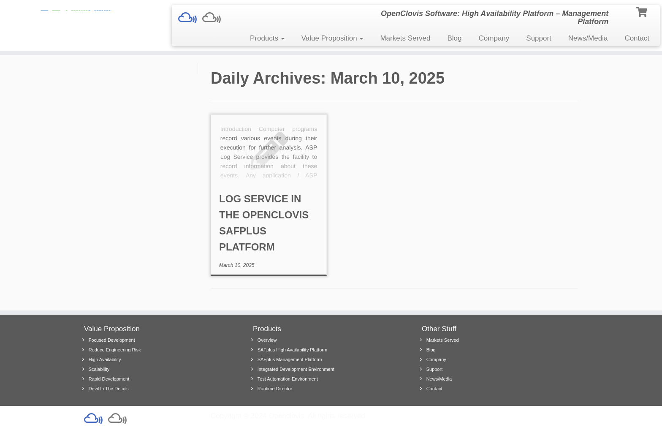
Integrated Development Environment (296, 369)
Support (538, 38)
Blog (455, 38)
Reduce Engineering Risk (115, 349)
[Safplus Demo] (190, 18)
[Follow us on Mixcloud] (214, 18)
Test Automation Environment (288, 378)
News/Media (588, 38)
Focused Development (112, 340)
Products (267, 38)
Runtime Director (275, 388)
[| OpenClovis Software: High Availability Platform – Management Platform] (76, 14)
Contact (636, 38)
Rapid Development (109, 378)
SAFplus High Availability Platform (292, 349)
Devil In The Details (109, 388)
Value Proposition (332, 38)
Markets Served (405, 38)
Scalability (99, 369)
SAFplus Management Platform (290, 359)
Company (494, 38)
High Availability (105, 359)
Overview (267, 340)
